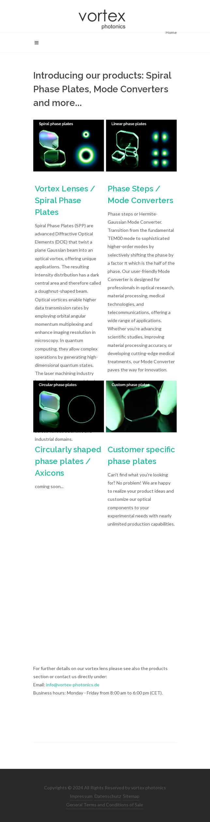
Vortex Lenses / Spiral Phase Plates (65, 200)
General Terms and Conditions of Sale (104, 804)
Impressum (81, 796)
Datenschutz (108, 796)
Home (171, 32)
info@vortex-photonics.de (72, 684)
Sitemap (131, 796)
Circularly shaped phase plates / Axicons (68, 461)
